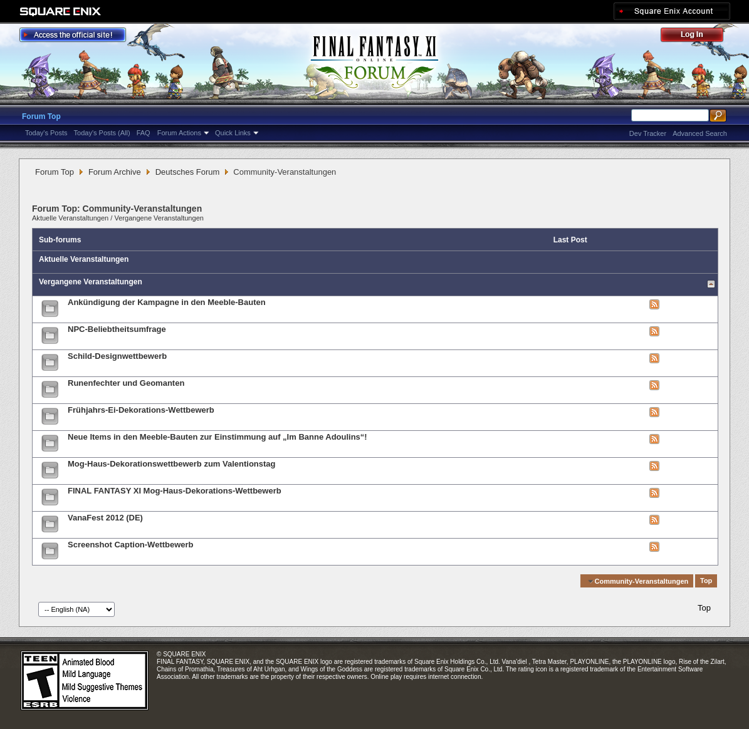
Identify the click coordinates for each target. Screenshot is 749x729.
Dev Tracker (647, 133)
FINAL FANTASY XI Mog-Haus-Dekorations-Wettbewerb (174, 490)
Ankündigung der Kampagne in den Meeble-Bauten (167, 302)
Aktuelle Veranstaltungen (70, 218)
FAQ (143, 133)
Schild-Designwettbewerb (117, 356)
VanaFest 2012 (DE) (105, 517)
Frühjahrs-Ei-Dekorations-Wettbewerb (141, 410)
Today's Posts (46, 133)
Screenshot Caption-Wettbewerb (131, 544)
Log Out (698, 36)
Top (706, 581)
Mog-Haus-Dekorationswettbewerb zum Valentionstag (172, 463)
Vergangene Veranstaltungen (159, 218)
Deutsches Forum (187, 172)
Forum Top (41, 116)
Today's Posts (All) (102, 133)
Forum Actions (179, 133)
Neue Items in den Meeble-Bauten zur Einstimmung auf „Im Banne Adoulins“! (217, 437)
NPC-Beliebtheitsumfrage (117, 329)
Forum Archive (114, 172)
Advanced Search (700, 133)
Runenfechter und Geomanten (126, 383)
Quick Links (233, 133)
